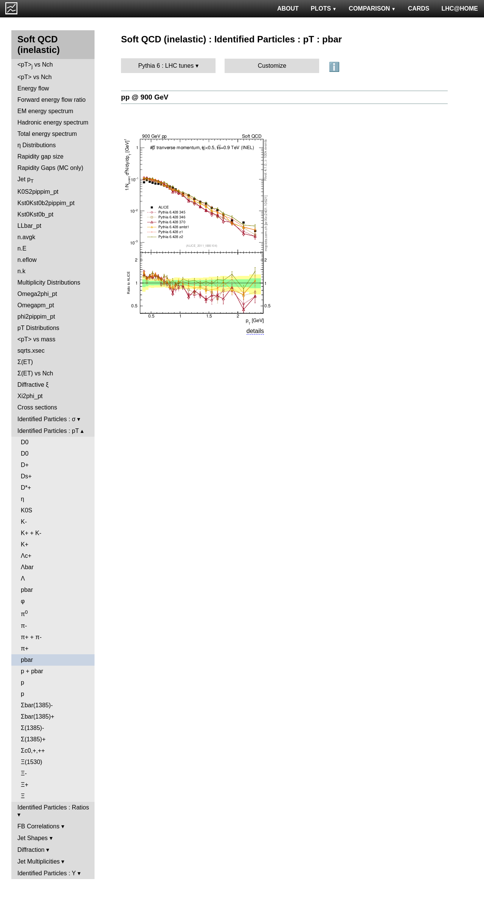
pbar (27, 590)
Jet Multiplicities (38, 861)
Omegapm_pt (35, 305)
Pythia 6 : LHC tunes (166, 65)
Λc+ (26, 555)
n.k (21, 271)
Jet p (25, 180)
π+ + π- (31, 637)
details (255, 331)
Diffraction (31, 850)
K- (24, 521)
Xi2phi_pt (30, 396)
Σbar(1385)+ (37, 716)
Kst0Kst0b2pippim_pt (45, 203)
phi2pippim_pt (36, 316)
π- (24, 626)
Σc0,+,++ (33, 750)
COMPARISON (372, 8)
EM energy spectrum (45, 111)
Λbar (27, 567)
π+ (24, 648)
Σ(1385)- (32, 728)
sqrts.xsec (31, 350)
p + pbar (32, 671)
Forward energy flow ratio (51, 99)
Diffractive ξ (32, 384)
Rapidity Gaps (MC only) (50, 168)
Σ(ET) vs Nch (35, 373)
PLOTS (324, 8)
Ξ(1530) (31, 762)
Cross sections (37, 407)
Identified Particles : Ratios (53, 807)
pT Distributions (38, 328)
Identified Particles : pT (48, 431)
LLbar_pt (29, 226)
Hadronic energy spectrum (52, 122)
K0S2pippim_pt (38, 191)
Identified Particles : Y (46, 873)
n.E (21, 248)
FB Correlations (38, 826)
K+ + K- (31, 533)
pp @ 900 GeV (144, 97)
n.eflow (27, 260)
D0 (24, 442)
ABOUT (288, 8)
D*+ (26, 487)
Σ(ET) (25, 362)
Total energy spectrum (47, 134)
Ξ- (24, 773)
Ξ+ (24, 784)
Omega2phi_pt (37, 294)
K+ (24, 544)
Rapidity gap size (40, 156)
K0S (26, 510)
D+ (25, 465)
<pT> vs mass (36, 339)
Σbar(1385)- (37, 705)
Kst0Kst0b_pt (35, 214)
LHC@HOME (460, 8)
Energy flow (33, 88)
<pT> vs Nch (35, 65)
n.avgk (26, 237)
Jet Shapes (32, 838)
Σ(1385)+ (33, 739)
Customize (272, 65)
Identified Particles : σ (46, 419)
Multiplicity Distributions (48, 282)
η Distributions (36, 145)
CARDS (419, 8)
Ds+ (26, 476)
